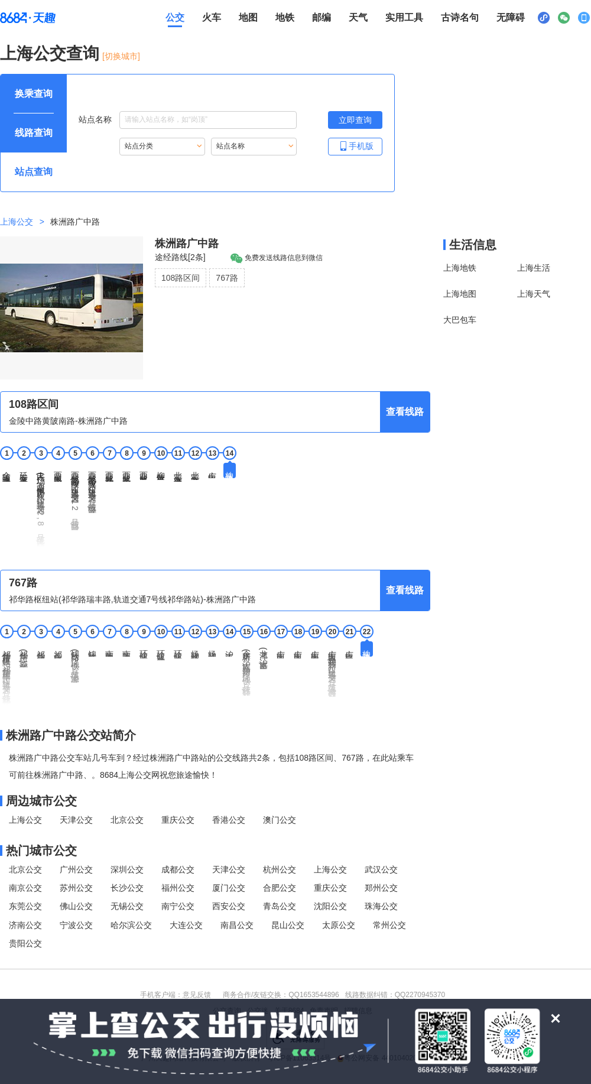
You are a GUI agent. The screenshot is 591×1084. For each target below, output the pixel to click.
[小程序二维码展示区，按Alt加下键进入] (544, 18)
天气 (358, 17)
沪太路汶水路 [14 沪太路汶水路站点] (229, 649)
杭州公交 (279, 869)
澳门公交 (279, 820)
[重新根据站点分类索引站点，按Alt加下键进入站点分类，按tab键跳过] (162, 146)
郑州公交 (381, 887)
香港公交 (228, 820)
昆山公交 (287, 925)
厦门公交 (228, 887)
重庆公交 (177, 820)
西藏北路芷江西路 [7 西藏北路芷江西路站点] (109, 472)
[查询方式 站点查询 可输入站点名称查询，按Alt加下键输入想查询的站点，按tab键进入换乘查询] (34, 172)
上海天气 (533, 293)
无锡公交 (127, 906)
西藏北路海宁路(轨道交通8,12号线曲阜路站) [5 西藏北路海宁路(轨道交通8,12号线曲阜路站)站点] (75, 496)
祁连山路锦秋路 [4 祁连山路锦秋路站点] (58, 650)
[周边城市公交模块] (215, 801)
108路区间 (180, 278)
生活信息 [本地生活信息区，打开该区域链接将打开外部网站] (472, 244)
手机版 (355, 145)
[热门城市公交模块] (215, 850)
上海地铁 (459, 267)
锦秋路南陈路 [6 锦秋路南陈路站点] (92, 649)
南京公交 (25, 887)
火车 (211, 17)
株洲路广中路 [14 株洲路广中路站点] (229, 470)
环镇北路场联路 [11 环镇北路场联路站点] (178, 650)
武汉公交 (381, 869)
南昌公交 (237, 925)
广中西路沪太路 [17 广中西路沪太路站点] (280, 650)
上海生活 (533, 267)
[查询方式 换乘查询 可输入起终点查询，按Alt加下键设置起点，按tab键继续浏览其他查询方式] (34, 93)
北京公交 (127, 820)
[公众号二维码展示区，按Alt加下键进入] (564, 18)
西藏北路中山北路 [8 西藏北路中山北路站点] (126, 472)
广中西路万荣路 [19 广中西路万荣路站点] (315, 650)
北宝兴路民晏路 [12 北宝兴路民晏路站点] (195, 471)
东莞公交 (25, 906)
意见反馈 (197, 995)
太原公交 (338, 925)
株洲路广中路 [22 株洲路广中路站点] (366, 649)
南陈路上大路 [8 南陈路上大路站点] (126, 649)
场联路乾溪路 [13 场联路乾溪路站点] (212, 649)
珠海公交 (381, 906)
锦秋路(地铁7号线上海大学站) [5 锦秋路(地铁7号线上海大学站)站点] (75, 662)
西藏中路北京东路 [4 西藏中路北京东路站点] (58, 472)
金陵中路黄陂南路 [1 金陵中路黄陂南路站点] (6, 472)
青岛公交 (279, 906)
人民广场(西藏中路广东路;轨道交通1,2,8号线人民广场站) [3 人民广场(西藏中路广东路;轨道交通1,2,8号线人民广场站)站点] (41, 504)
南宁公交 (177, 906)
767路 (227, 278)
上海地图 (459, 293)
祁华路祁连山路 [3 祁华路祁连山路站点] (41, 650)
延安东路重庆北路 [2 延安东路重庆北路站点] (23, 472)
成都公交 (177, 869)
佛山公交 (76, 906)
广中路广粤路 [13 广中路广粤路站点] (212, 470)
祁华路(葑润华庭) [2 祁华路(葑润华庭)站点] (23, 654)
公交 (174, 17)
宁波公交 (76, 925)
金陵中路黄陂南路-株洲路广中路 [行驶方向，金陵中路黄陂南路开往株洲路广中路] (68, 421)
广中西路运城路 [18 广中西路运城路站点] (298, 650)
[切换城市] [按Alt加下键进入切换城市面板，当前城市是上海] (121, 56)
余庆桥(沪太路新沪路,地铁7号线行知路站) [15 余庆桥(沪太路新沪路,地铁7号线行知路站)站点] (246, 668)
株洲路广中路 (187, 243)
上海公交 (16, 221)
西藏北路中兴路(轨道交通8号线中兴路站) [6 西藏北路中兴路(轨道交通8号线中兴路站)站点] (92, 488)
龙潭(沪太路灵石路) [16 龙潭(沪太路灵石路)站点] (263, 655)
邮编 (321, 17)
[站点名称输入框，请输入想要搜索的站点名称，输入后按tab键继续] (208, 120)
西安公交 (228, 906)
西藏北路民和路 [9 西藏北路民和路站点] (143, 471)
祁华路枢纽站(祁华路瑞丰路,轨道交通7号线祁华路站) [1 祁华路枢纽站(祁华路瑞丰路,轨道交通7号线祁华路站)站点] (6, 673)
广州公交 (76, 869)
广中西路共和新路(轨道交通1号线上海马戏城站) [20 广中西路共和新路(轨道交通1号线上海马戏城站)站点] (332, 669)
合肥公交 (279, 887)
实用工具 (404, 17)
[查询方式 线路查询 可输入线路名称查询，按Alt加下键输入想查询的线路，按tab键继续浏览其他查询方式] (34, 132)
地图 (248, 17)
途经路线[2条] (180, 257)
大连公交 (186, 925)
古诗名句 (460, 17)
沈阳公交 (330, 906)
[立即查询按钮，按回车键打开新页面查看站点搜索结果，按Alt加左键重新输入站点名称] (355, 120)
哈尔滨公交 (131, 925)
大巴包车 (459, 319)
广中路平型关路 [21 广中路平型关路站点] (349, 650)
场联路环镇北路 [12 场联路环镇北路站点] (195, 650)
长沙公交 (127, 887)
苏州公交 (76, 887)
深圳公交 (127, 869)
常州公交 (389, 925)
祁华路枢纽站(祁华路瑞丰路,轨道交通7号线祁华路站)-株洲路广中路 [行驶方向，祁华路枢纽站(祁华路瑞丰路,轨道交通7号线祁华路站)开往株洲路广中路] (132, 599)
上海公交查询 (49, 53)
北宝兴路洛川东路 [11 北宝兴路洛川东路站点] (178, 472)
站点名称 (188, 120)
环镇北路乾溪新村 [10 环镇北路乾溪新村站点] (160, 651)
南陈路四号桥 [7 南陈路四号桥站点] (109, 649)
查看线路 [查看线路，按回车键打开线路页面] (405, 412)
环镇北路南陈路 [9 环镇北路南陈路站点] (143, 650)
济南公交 (25, 925)
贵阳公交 (25, 943)
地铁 (284, 17)
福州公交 (177, 887)
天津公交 (76, 820)
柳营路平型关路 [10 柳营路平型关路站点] (160, 471)
